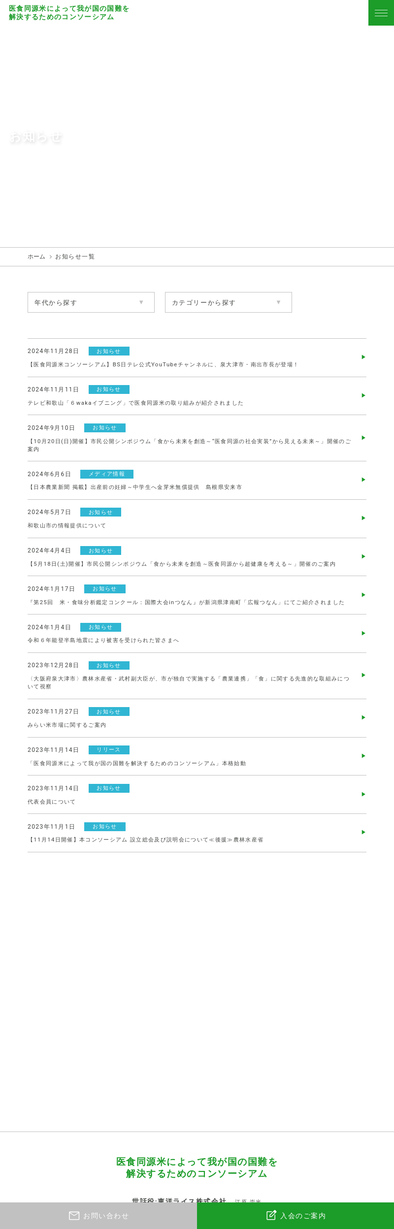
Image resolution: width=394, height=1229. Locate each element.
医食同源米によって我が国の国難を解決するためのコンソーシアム (70, 12)
